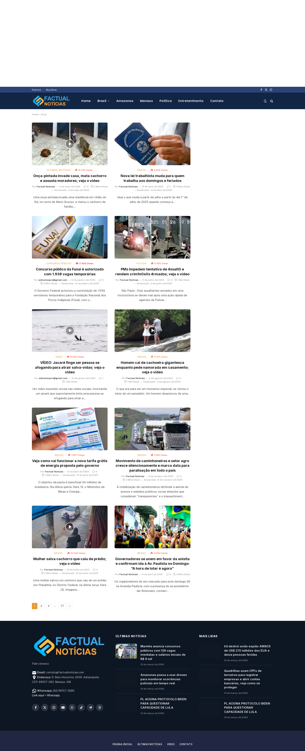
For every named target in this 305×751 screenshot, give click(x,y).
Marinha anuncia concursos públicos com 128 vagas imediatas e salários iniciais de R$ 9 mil (163, 636)
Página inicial (120, 727)
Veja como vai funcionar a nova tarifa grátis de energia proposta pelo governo (69, 446)
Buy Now (51, 73)
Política (166, 84)
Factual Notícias (46, 169)
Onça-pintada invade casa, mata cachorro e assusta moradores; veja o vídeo (69, 161)
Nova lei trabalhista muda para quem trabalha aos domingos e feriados (152, 161)
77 (62, 589)
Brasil (101, 84)
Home (86, 84)
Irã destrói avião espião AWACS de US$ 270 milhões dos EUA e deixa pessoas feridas (247, 634)
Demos (36, 73)
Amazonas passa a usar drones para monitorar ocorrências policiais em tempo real (163, 662)
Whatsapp (53, 678)
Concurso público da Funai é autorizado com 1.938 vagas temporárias (70, 254)
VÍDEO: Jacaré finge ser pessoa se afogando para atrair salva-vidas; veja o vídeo (69, 350)
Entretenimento (190, 84)
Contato (217, 84)
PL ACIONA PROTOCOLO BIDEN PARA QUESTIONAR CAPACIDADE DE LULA (163, 687)
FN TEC (184, 737)
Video (59, 340)
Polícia (142, 246)
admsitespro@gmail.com (53, 263)
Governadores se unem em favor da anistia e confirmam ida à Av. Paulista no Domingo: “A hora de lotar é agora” (152, 547)
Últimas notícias (59, 153)
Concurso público (59, 246)
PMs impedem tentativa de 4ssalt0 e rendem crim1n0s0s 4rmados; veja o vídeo (152, 254)
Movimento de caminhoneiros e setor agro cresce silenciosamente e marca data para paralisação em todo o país (152, 449)
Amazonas (124, 84)
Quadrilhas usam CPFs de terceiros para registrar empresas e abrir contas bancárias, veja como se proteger (243, 662)
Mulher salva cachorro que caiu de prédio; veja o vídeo (69, 544)
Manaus (146, 84)
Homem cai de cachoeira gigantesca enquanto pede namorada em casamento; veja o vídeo (152, 350)
